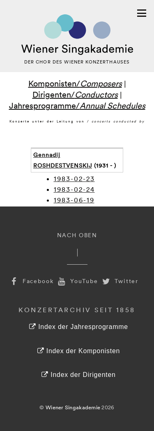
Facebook (31, 281)
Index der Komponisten (78, 350)
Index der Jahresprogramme (78, 326)
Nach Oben (77, 235)
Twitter (119, 281)
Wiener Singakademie (73, 407)
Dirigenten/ (75, 94)
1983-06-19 (74, 200)
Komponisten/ (75, 83)
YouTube (77, 281)
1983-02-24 (74, 189)
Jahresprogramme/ (77, 105)
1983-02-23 (74, 179)
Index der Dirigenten (78, 374)
